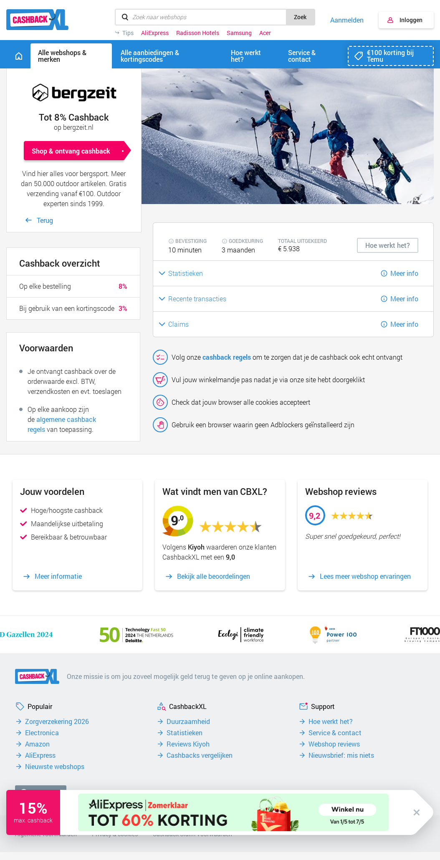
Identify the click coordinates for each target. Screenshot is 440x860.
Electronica (42, 732)
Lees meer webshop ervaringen (365, 576)
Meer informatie (58, 576)
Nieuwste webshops (54, 766)
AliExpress (155, 33)
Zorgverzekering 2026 (57, 721)
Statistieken (184, 732)
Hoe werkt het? (331, 721)
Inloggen (411, 20)
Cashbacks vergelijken (200, 755)
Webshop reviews (334, 744)
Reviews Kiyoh (188, 744)
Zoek (300, 17)
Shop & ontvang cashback (71, 150)
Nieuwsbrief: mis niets (341, 755)
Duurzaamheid (188, 721)
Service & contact (335, 732)
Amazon (37, 744)
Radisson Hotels (197, 33)
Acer (265, 33)
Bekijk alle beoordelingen (213, 576)
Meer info (404, 273)
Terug (45, 220)
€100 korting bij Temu (390, 55)
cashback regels (226, 357)
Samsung (239, 33)
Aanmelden (347, 20)
